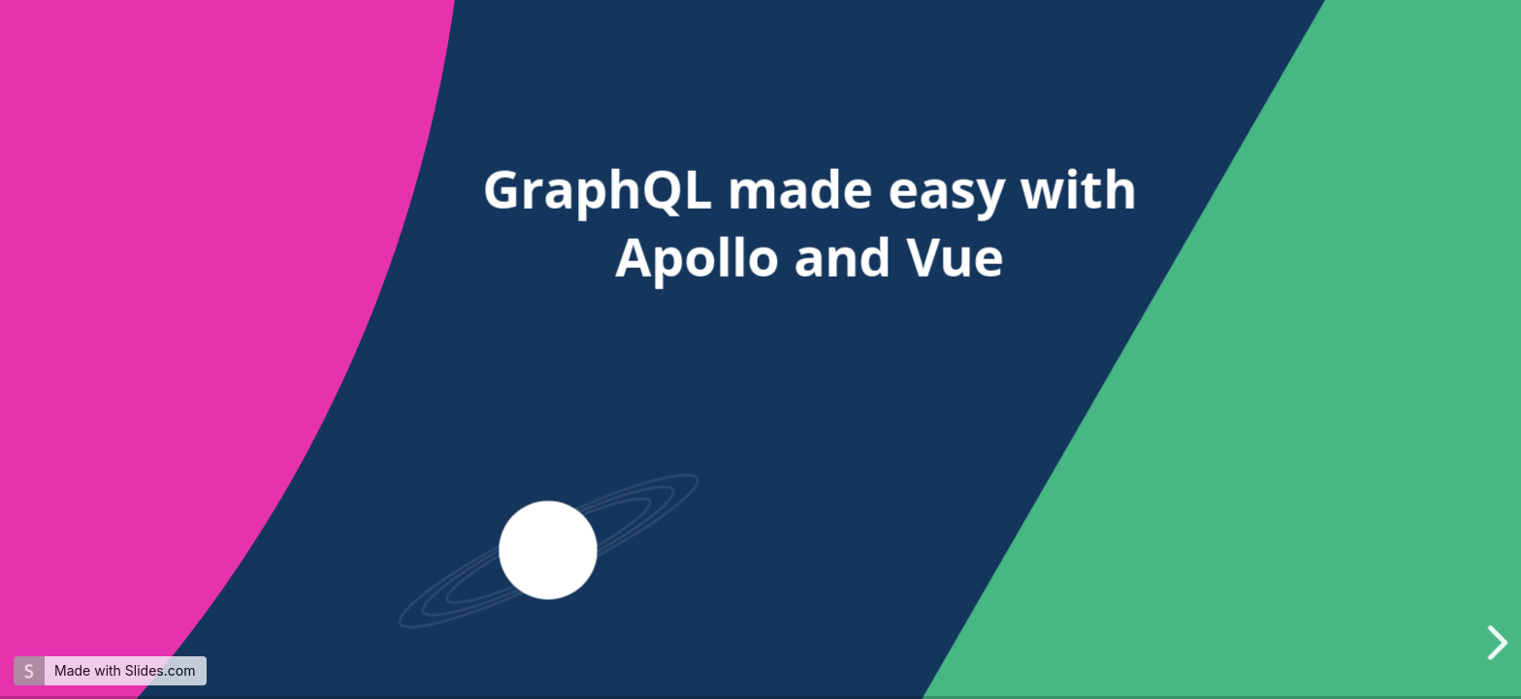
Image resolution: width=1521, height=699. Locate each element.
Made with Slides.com (124, 670)
